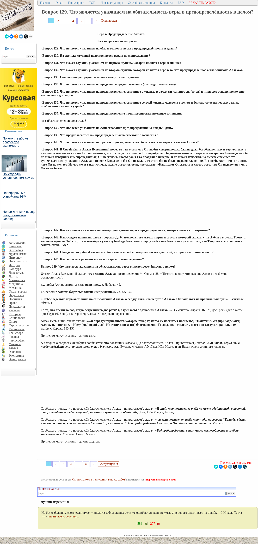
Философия (16, 340)
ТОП (92, 2)
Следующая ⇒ (110, 20)
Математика (17, 280)
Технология (16, 329)
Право (13, 303)
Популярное (76, 2)
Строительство (19, 325)
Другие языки (18, 254)
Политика (15, 299)
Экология (15, 351)
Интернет (15, 257)
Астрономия (17, 242)
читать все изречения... (63, 516)
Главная (45, 2)
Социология (17, 318)
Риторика (15, 314)
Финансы (15, 344)
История (14, 265)
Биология (15, 246)
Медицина (16, 284)
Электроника (17, 359)
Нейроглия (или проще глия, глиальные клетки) (19, 215)
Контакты (166, 2)
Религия (14, 310)
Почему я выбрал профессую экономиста (15, 142)
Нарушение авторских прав (161, 479)
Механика (15, 287)
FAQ (181, 2)
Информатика (18, 261)
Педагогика (16, 295)
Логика (13, 276)
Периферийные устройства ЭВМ (14, 194)
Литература (16, 272)
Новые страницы (112, 2)
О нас (59, 2)
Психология (17, 306)
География (16, 250)
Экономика (16, 355)
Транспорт (16, 333)
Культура (15, 269)
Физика (14, 336)
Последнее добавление (162, 535)
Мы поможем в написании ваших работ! (99, 479)
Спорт (13, 321)
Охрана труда (18, 291)
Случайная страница (141, 2)
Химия (13, 348)
